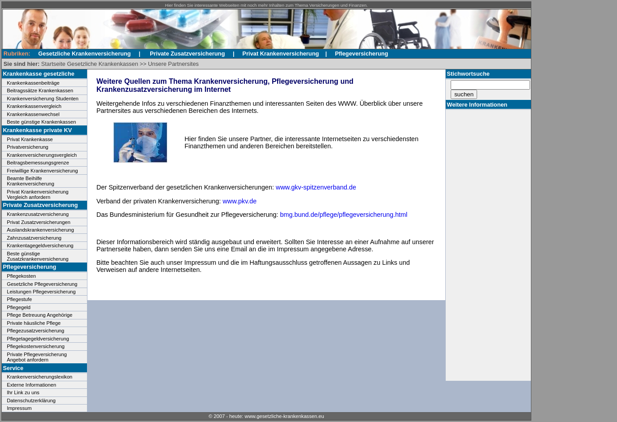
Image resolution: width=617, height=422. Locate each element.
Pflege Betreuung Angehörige (39, 315)
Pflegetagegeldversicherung (38, 338)
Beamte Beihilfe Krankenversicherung (30, 181)
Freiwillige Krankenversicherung (42, 170)
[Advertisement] (486, 245)
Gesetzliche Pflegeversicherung (42, 284)
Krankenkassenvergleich (34, 106)
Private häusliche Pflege (34, 323)
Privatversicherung (27, 147)
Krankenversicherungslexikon (39, 376)
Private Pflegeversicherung (37, 354)
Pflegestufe (19, 299)
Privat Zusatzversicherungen (38, 222)
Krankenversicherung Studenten (42, 98)
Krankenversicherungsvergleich (42, 155)
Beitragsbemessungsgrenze (38, 162)
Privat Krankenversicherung (281, 53)
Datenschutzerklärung (31, 400)
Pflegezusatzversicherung (35, 330)
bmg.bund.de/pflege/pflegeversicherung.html (344, 214)
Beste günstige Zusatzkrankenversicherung (37, 256)
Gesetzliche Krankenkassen (102, 63)
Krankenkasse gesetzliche (38, 73)
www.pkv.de (240, 201)
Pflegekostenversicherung (36, 346)
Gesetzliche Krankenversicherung (84, 53)
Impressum (19, 408)
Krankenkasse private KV (37, 130)
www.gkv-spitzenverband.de (316, 187)
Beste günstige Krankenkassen (41, 122)
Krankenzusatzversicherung (38, 214)
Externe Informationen (31, 385)
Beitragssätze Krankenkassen (40, 90)
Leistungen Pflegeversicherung (41, 291)
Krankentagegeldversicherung (40, 245)
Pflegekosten (21, 276)
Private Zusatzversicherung (187, 53)
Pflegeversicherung (361, 53)
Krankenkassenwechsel (33, 114)
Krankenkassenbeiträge (33, 83)
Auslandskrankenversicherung (40, 230)
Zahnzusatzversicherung (34, 238)
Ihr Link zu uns (23, 392)
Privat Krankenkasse (30, 139)
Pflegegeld (18, 307)
